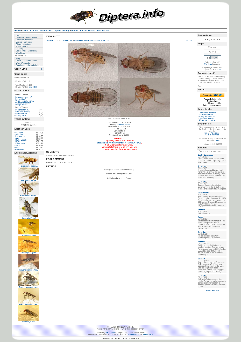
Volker (17, 146)
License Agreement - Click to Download (212, 134)
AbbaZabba (19, 149)
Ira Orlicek (19, 132)
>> (190, 40)
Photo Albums (53, 40)
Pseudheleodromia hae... (28, 270)
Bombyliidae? (20, 99)
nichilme (201, 258)
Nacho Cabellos (21, 140)
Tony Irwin (202, 166)
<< (187, 40)
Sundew (201, 241)
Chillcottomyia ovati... (29, 322)
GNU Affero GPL (133, 335)
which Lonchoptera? (23, 103)
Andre (200, 217)
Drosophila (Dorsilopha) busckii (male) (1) (91, 40)
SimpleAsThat (148, 335)
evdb (17, 147)
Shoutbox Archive (212, 290)
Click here (208, 64)
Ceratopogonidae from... (24, 101)
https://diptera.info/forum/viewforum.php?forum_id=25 (119, 143)
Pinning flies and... (22, 115)
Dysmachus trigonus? (23, 97)
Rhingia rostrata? (21, 105)
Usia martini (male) (29, 218)
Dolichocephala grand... (29, 235)
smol (17, 138)
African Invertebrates (207, 120)
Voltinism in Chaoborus (207, 113)
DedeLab (201, 210)
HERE (217, 140)
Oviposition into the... (207, 118)
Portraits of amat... (22, 110)
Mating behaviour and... (208, 116)
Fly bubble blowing (22, 112)
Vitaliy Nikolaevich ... (207, 115)
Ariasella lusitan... (22, 114)
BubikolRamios (123, 125)
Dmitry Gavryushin (205, 155)
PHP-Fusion (110, 333)
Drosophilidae (66, 40)
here (219, 70)
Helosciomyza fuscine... (29, 166)
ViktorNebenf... (21, 144)
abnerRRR (33, 87)
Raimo (17, 142)
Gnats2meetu (203, 193)
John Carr (19, 134)
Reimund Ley (20, 136)
